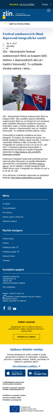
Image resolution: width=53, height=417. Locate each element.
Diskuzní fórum (9, 256)
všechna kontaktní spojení (13, 283)
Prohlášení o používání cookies (14, 395)
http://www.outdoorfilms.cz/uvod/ (26, 177)
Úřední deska (8, 239)
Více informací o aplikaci (26, 366)
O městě (6, 204)
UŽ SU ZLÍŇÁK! (26, 4)
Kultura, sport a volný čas (13, 217)
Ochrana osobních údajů (12, 397)
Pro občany (7, 212)
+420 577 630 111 (16, 293)
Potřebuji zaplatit (11, 252)
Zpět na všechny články (17, 24)
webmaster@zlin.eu (16, 389)
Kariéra (6, 243)
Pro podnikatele (9, 208)
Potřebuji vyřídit (11, 247)
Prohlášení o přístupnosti (12, 400)
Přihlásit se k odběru (27, 337)
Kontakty (6, 260)
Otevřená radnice (10, 221)
